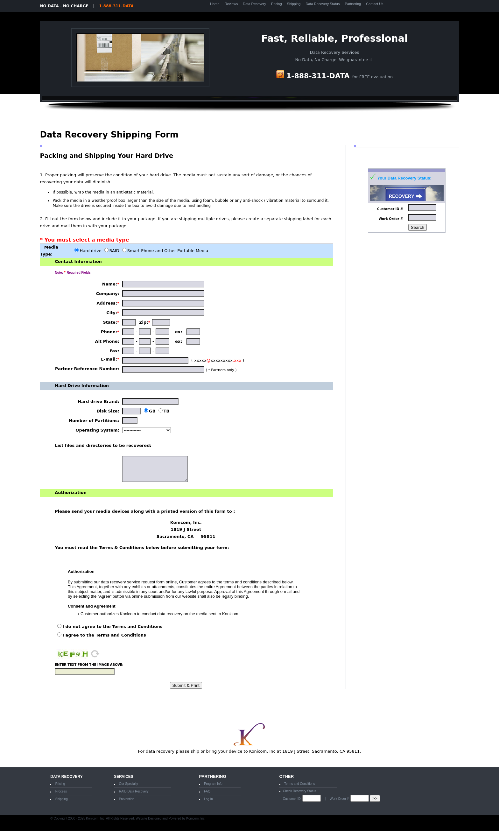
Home (214, 4)
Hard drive (90, 250)
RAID (114, 250)
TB (167, 411)
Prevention (126, 799)
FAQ (207, 791)
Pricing (276, 4)
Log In (208, 799)
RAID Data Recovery (134, 791)
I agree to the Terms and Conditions (104, 635)
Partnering (353, 4)
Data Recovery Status (323, 4)
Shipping (294, 4)
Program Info (213, 783)
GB (152, 411)
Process (61, 791)
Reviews (231, 4)
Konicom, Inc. (196, 818)
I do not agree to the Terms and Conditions (112, 626)
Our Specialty (128, 783)
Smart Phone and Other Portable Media (167, 250)
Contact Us (374, 4)
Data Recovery (254, 4)
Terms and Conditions (299, 783)
